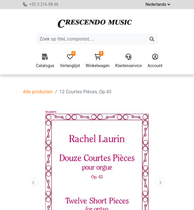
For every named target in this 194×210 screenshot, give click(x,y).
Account (155, 61)
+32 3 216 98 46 (43, 4)
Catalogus (45, 61)
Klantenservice (128, 61)
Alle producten (38, 91)
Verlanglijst (70, 61)
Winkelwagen (98, 61)
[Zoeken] (152, 39)
